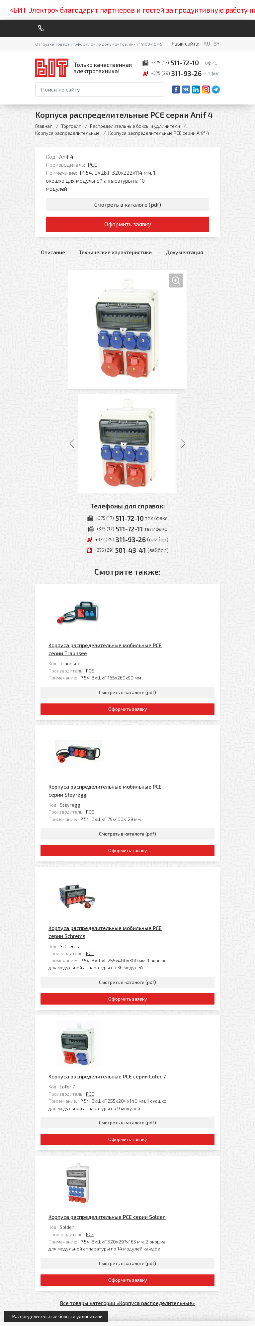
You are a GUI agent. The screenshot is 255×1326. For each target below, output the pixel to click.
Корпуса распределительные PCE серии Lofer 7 (153, 883)
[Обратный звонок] (41, 28)
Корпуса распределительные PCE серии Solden (153, 979)
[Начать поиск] (158, 89)
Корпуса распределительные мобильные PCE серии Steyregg (151, 694)
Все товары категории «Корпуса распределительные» (127, 1072)
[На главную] (85, 68)
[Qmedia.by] (202, 1316)
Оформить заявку (127, 225)
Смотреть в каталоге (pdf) (127, 205)
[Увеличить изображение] (127, 330)
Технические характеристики (115, 253)
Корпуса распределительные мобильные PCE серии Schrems (151, 790)
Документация (184, 253)
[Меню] (217, 28)
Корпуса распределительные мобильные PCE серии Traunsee (151, 598)
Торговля (71, 126)
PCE (92, 164)
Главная (43, 126)
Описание (53, 253)
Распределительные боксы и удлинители (135, 126)
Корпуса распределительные (67, 133)
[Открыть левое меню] (56, 1316)
